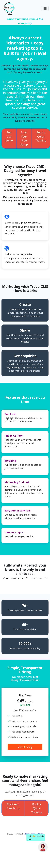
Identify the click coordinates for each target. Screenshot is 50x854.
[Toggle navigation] (45, 8)
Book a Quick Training (40, 136)
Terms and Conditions (34, 834)
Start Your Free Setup (24, 138)
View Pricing (25, 747)
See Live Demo (9, 136)
